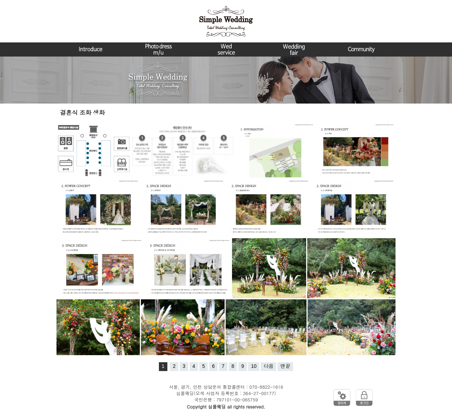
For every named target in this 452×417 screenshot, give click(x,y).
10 (254, 366)
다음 (268, 366)
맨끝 (285, 366)
